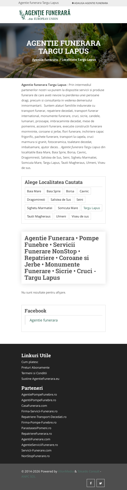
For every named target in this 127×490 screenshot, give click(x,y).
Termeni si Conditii (34, 373)
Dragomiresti (36, 199)
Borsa (70, 191)
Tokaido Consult (88, 471)
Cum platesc (29, 362)
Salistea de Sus (61, 199)
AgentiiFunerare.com (35, 439)
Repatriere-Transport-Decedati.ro (44, 417)
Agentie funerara (45, 59)
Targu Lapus (92, 208)
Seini (80, 199)
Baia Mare (34, 191)
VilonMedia (66, 471)
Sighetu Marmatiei (39, 208)
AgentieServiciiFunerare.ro (39, 444)
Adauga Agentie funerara (90, 3)
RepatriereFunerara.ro (36, 433)
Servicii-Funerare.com (36, 450)
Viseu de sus (80, 216)
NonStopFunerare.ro (35, 456)
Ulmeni (61, 216)
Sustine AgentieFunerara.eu (40, 378)
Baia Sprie (53, 191)
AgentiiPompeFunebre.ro (38, 400)
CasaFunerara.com (34, 405)
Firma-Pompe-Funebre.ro (38, 422)
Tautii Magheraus (38, 216)
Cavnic (84, 191)
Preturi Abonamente (35, 367)
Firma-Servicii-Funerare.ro (39, 411)
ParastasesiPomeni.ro (36, 428)
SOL (33, 476)
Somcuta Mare (68, 208)
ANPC (25, 476)
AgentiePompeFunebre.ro (39, 394)
